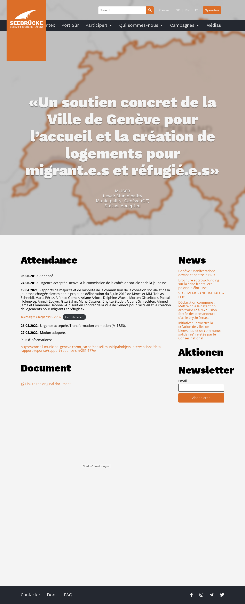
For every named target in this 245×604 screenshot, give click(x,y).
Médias (213, 25)
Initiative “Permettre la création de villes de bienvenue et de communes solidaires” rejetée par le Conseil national (199, 330)
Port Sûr (70, 25)
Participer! (96, 25)
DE (178, 10)
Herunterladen (74, 317)
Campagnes (182, 25)
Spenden (212, 10)
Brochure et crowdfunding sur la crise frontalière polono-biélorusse (198, 284)
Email (182, 381)
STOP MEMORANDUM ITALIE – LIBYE (201, 295)
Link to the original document (46, 384)
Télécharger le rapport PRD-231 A (41, 317)
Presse (164, 10)
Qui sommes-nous (138, 25)
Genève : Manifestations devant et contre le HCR (196, 273)
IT (196, 10)
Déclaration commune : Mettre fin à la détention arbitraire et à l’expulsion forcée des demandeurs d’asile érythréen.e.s (197, 310)
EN (187, 10)
